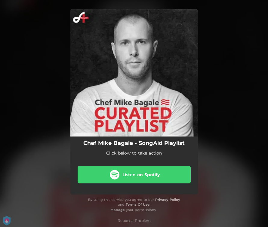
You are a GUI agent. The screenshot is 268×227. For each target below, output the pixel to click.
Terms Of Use (137, 204)
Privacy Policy (167, 200)
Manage (117, 210)
